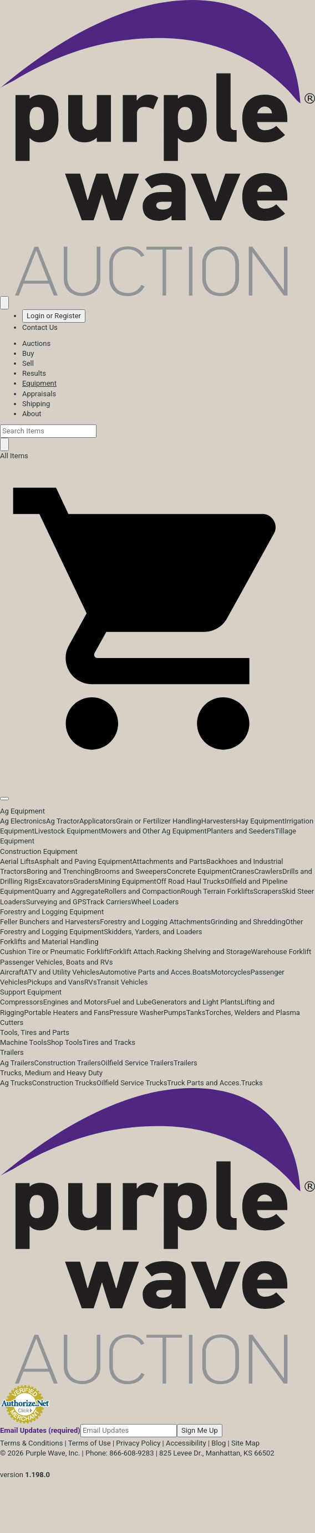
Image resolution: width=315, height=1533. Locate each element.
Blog (218, 1443)
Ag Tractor (62, 821)
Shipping (36, 404)
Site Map (245, 1443)
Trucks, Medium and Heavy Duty (51, 1073)
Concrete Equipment (199, 871)
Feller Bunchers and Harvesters (50, 922)
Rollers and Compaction (142, 891)
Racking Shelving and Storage (203, 951)
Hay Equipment (260, 821)
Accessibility (186, 1443)
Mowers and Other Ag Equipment (153, 831)
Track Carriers (109, 902)
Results (34, 373)
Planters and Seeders (241, 831)
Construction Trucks (64, 1083)
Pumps (175, 1012)
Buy (28, 353)
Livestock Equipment (67, 831)
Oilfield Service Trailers (137, 1063)
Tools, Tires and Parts (34, 1032)
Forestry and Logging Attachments (155, 922)
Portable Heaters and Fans (66, 1012)
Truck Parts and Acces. (204, 1083)
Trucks (252, 1083)
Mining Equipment (127, 881)
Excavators (55, 881)
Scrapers (267, 891)
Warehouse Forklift (281, 951)
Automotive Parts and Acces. (145, 972)
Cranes (243, 871)
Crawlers (268, 871)
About (32, 414)
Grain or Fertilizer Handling (158, 821)
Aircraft (12, 972)
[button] (157, 773)
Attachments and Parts (169, 861)
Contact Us (40, 327)
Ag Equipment (22, 811)
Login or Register (54, 316)
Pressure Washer (136, 1012)
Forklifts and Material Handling (49, 942)
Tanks (196, 1012)
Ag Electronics (23, 821)
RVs (90, 982)
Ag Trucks (16, 1083)
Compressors (21, 1002)
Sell (28, 363)
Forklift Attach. (132, 951)
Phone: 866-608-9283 (119, 1453)
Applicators (97, 821)
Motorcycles (230, 972)
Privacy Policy (138, 1443)
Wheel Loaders (155, 902)
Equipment (39, 383)
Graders (85, 881)
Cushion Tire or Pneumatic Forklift (54, 951)
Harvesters (218, 821)
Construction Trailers (67, 1063)
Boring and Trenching (61, 871)
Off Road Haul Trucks (190, 881)
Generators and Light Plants (195, 1002)
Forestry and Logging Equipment (52, 912)
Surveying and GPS (56, 902)
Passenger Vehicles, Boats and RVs (56, 962)
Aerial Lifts (17, 861)
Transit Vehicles (122, 982)
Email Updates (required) (40, 1430)
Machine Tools (23, 1042)
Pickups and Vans (55, 982)
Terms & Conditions (31, 1443)
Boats (201, 972)
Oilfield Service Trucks (131, 1083)
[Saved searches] (4, 302)
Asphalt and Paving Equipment (83, 861)
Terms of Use (89, 1443)
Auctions (36, 343)
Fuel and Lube (129, 1002)
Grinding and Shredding (248, 922)
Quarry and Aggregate (69, 891)
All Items (14, 456)
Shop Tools (64, 1042)
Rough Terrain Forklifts (217, 891)
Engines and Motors (75, 1002)
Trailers (12, 1052)
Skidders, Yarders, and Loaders (153, 932)
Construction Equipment (39, 851)
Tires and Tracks (109, 1042)
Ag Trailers (17, 1063)
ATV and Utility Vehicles (61, 972)
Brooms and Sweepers (131, 871)
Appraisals (39, 394)
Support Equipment (31, 992)
